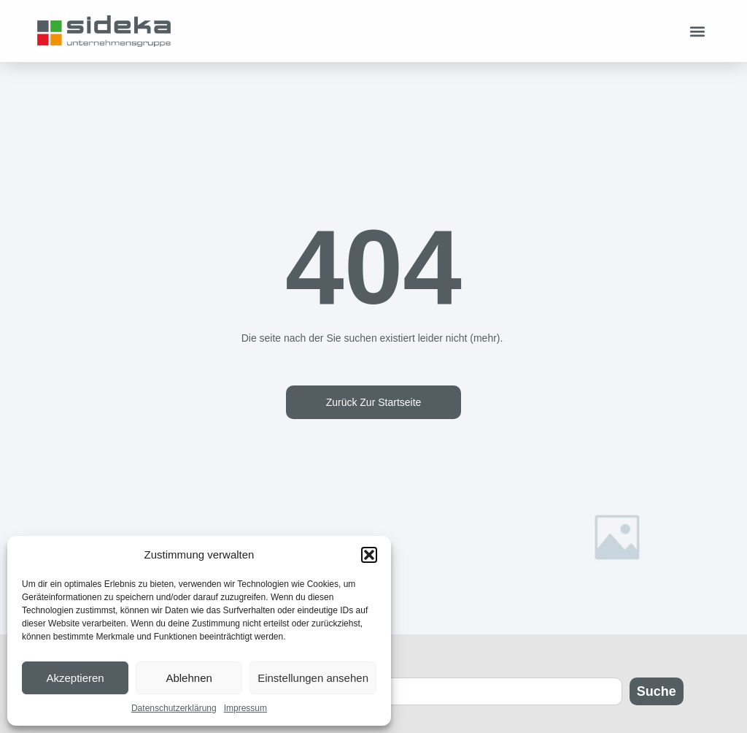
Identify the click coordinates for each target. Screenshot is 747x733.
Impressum (245, 708)
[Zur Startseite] (103, 30)
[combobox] (498, 691)
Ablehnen (189, 678)
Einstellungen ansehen (313, 678)
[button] (369, 555)
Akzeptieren (75, 678)
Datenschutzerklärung (174, 708)
